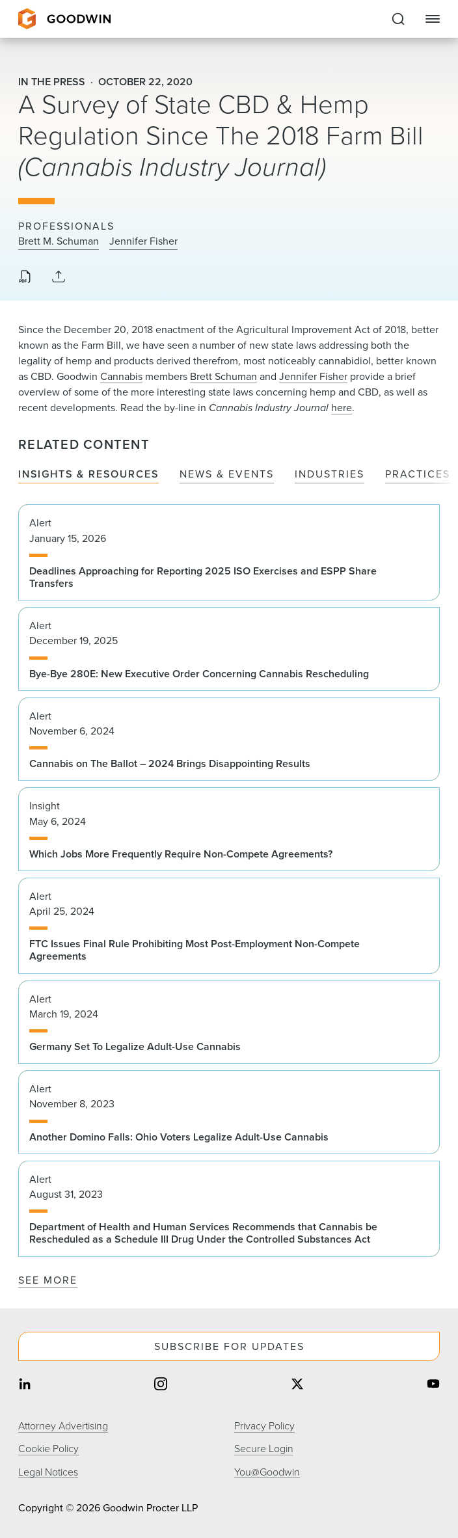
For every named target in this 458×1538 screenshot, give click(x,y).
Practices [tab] (417, 474)
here (341, 407)
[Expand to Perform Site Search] (398, 19)
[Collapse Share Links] (58, 277)
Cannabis (121, 376)
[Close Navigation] (432, 19)
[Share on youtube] (433, 1384)
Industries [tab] (329, 474)
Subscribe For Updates (229, 1346)
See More (47, 1280)
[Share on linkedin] (24, 1384)
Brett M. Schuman (58, 241)
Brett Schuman (223, 376)
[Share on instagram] (160, 1384)
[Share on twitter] (297, 1384)
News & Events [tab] (227, 474)
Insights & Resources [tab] (88, 474)
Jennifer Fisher (143, 241)
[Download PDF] (24, 278)
